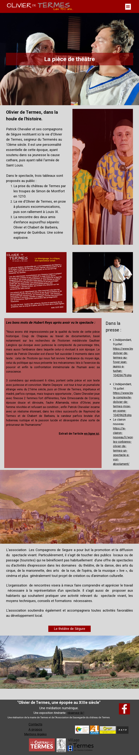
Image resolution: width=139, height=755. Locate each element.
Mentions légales (35, 734)
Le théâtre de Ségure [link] (69, 629)
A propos (35, 730)
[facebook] (124, 708)
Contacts (35, 724)
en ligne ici (91, 433)
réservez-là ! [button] (76, 713)
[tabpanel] (36, 177)
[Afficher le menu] (128, 7)
